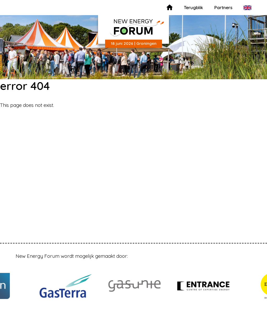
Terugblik (193, 7)
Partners (223, 7)
